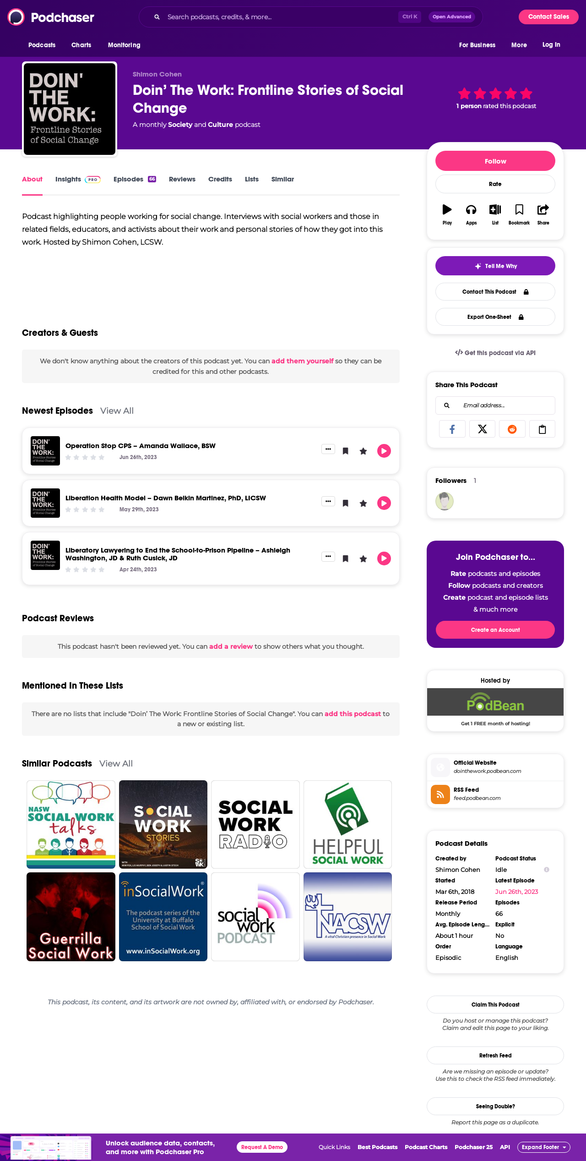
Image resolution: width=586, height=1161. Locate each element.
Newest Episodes (57, 410)
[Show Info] (546, 869)
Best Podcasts (377, 1147)
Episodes (135, 179)
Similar (282, 179)
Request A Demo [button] (262, 1147)
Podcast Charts (426, 1147)
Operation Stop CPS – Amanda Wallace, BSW (140, 445)
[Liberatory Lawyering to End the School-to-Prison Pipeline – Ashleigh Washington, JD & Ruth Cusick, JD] (45, 555)
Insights (78, 179)
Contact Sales (548, 17)
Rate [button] (495, 184)
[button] (44, 45)
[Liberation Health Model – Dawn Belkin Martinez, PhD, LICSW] (45, 503)
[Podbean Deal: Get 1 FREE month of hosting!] (495, 707)
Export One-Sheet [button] (495, 317)
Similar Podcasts (57, 763)
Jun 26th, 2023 (516, 891)
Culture (220, 124)
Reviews (182, 179)
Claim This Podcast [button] (496, 1005)
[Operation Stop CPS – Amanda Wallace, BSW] (45, 450)
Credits (220, 179)
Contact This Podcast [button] (495, 292)
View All (117, 411)
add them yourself (302, 361)
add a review (231, 646)
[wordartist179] (444, 501)
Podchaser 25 (474, 1147)
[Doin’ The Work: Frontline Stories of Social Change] (69, 109)
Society (180, 124)
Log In (551, 45)
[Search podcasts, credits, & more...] (281, 17)
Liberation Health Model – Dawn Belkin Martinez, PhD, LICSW (165, 497)
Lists (252, 179)
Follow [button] (495, 161)
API (505, 1147)
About (32, 179)
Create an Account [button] (495, 630)
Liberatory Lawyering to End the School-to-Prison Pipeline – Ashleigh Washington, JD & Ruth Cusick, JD (177, 554)
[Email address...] (495, 405)
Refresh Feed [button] (495, 1055)
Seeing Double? (495, 1106)
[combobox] (311, 16)
